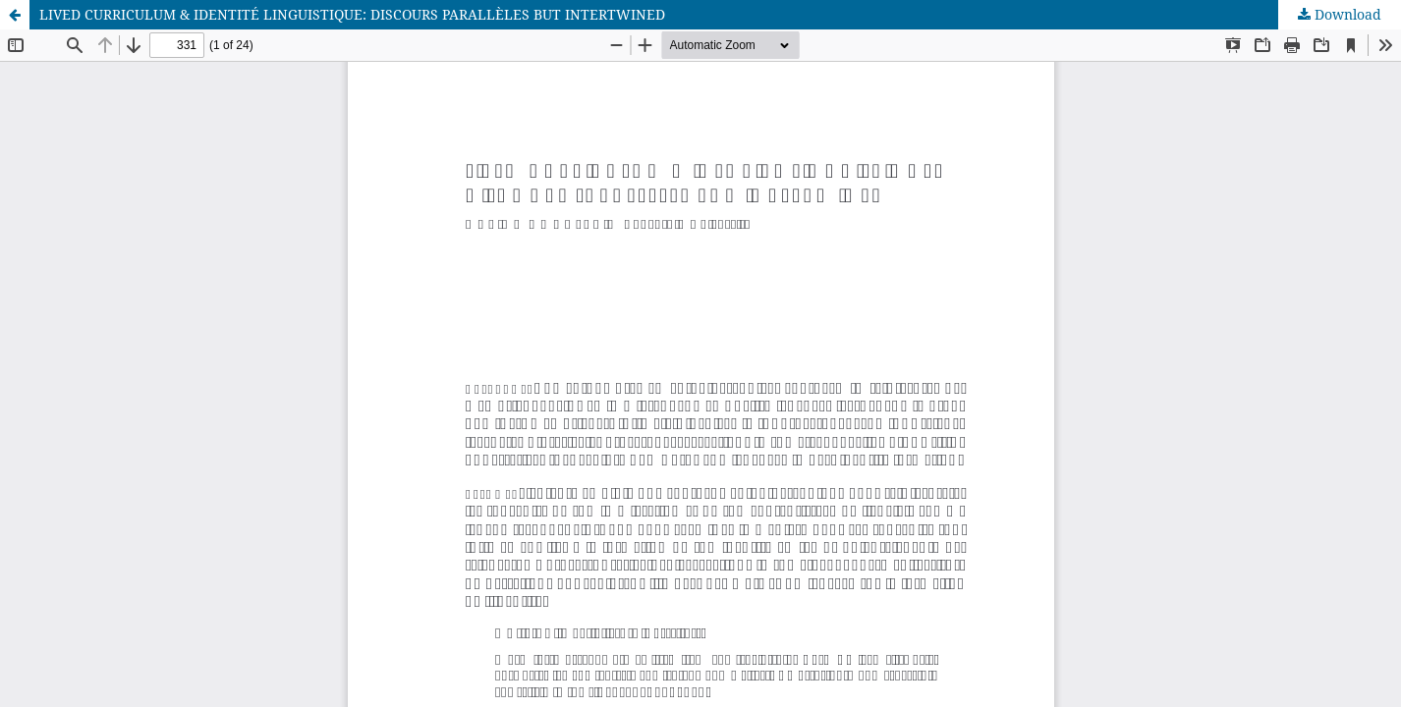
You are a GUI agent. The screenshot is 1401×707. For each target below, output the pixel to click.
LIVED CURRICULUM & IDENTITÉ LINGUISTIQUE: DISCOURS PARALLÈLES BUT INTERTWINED (352, 14)
